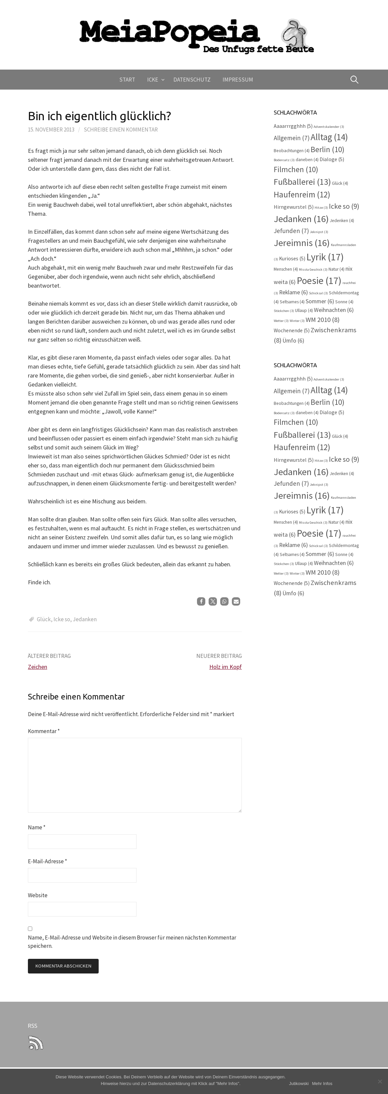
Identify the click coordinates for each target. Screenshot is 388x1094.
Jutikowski (299, 1083)
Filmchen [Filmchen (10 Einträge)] (296, 169)
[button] (201, 601)
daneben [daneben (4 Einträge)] (307, 159)
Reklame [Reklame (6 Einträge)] (293, 292)
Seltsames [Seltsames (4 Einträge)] (292, 302)
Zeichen (37, 667)
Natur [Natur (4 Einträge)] (336, 269)
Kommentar (44, 731)
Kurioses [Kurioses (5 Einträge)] (292, 258)
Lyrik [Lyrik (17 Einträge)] (325, 257)
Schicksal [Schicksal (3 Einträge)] (318, 293)
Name (37, 827)
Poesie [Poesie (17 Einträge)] (319, 280)
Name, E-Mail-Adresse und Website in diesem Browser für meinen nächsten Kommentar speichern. (132, 942)
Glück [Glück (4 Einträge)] (340, 183)
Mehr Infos (322, 1083)
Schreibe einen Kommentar (121, 129)
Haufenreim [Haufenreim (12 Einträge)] (302, 194)
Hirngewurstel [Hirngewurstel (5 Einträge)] (294, 207)
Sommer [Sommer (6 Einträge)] (320, 301)
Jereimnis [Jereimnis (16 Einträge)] (302, 243)
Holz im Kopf (225, 667)
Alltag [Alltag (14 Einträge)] (329, 136)
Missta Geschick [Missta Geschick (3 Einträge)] (313, 269)
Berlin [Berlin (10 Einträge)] (327, 149)
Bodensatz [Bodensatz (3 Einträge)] (284, 160)
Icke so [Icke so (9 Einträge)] (344, 206)
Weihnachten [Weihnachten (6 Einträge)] (334, 310)
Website (38, 895)
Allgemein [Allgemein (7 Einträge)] (292, 138)
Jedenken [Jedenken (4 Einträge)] (342, 220)
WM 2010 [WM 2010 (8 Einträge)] (323, 319)
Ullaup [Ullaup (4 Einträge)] (304, 310)
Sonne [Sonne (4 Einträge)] (344, 302)
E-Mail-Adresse (47, 861)
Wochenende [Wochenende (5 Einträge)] (292, 330)
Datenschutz (192, 79)
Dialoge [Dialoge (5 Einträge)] (332, 159)
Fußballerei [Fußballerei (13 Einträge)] (302, 181)
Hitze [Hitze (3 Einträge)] (321, 207)
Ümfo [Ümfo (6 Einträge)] (293, 340)
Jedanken (85, 619)
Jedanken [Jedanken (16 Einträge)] (301, 219)
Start (127, 79)
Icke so (61, 619)
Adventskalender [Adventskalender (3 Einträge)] (329, 127)
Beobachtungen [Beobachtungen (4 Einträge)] (292, 150)
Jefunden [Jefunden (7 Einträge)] (291, 231)
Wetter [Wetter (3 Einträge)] (281, 321)
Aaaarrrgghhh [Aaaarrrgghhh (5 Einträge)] (293, 126)
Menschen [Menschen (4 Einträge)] (286, 269)
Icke (152, 79)
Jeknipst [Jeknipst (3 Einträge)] (319, 232)
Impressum (238, 79)
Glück (44, 619)
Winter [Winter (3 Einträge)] (297, 321)
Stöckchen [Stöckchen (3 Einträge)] (284, 311)
